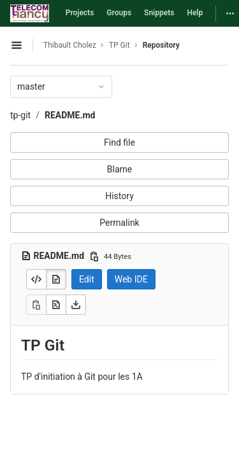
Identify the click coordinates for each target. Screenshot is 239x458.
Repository (161, 45)
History (119, 196)
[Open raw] (56, 305)
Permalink (119, 223)
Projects (80, 12)
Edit (86, 279)
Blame (119, 169)
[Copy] (36, 305)
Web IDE (131, 279)
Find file (119, 142)
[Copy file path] (94, 256)
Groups (118, 12)
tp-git (20, 115)
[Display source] (36, 279)
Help (195, 12)
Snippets (159, 12)
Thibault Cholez (69, 45)
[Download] (76, 305)
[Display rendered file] (56, 279)
